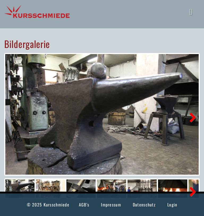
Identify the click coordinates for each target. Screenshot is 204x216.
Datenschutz (144, 204)
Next (190, 117)
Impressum (111, 204)
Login (172, 204)
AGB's (84, 204)
